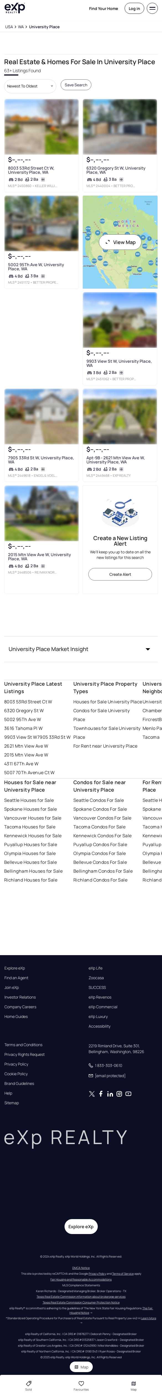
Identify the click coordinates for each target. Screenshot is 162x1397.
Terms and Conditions (23, 1045)
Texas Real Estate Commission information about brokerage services (81, 1296)
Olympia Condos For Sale (99, 853)
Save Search (76, 84)
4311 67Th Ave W (21, 764)
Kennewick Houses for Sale (33, 836)
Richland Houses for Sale (31, 880)
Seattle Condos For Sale (98, 800)
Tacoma (151, 737)
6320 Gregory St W (24, 710)
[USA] (9, 27)
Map (81, 1367)
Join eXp (11, 987)
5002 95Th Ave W (22, 719)
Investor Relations (20, 997)
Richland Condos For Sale (100, 880)
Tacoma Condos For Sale (99, 827)
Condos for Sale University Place (101, 714)
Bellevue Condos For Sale (100, 862)
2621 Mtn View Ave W (26, 746)
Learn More (148, 1318)
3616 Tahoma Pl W (23, 728)
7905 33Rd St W (54, 737)
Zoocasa (96, 978)
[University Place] (44, 27)
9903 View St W (20, 737)
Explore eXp (14, 968)
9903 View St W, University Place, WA (119, 363)
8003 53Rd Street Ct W (28, 702)
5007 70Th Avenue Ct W (29, 772)
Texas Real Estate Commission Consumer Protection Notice (81, 1302)
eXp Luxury (98, 1016)
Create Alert (120, 574)
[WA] (21, 27)
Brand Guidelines (19, 1083)
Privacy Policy (16, 1064)
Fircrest (151, 719)
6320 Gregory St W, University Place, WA (115, 170)
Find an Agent (16, 978)
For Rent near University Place (105, 746)
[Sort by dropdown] (30, 86)
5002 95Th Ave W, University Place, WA (36, 266)
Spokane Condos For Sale (100, 809)
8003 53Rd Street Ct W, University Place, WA (31, 170)
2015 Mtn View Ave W (26, 755)
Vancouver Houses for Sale (32, 818)
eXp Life (95, 968)
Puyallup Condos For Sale (100, 844)
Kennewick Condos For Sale (102, 836)
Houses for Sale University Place (107, 702)
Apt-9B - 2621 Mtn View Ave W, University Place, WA (115, 460)
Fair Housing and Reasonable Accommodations (81, 1279)
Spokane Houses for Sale (30, 809)
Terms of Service (123, 1274)
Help (8, 1093)
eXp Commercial (103, 1007)
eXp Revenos (100, 997)
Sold (28, 1386)
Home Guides (16, 1016)
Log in (134, 8)
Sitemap (11, 1103)
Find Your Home (103, 8)
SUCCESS (97, 987)
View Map (120, 242)
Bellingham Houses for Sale (33, 871)
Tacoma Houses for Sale (30, 827)
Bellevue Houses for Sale (30, 862)
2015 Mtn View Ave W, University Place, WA (39, 556)
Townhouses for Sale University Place (107, 732)
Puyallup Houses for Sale (30, 844)
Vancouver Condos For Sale (102, 818)
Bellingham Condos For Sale (103, 871)
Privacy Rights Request (24, 1054)
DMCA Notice (81, 1268)
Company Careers (20, 1007)
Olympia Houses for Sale (30, 853)
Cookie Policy (16, 1074)
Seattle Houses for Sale (29, 800)
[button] (81, 649)
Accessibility (99, 1026)
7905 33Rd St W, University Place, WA (41, 460)
